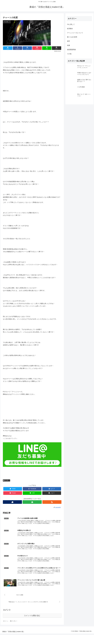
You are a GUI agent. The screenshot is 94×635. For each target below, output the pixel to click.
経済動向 (70, 28)
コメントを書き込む (32, 617)
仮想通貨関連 (71, 49)
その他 (69, 54)
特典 (68, 45)
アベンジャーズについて (75, 33)
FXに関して (6, 480)
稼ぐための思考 (72, 37)
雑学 (68, 41)
